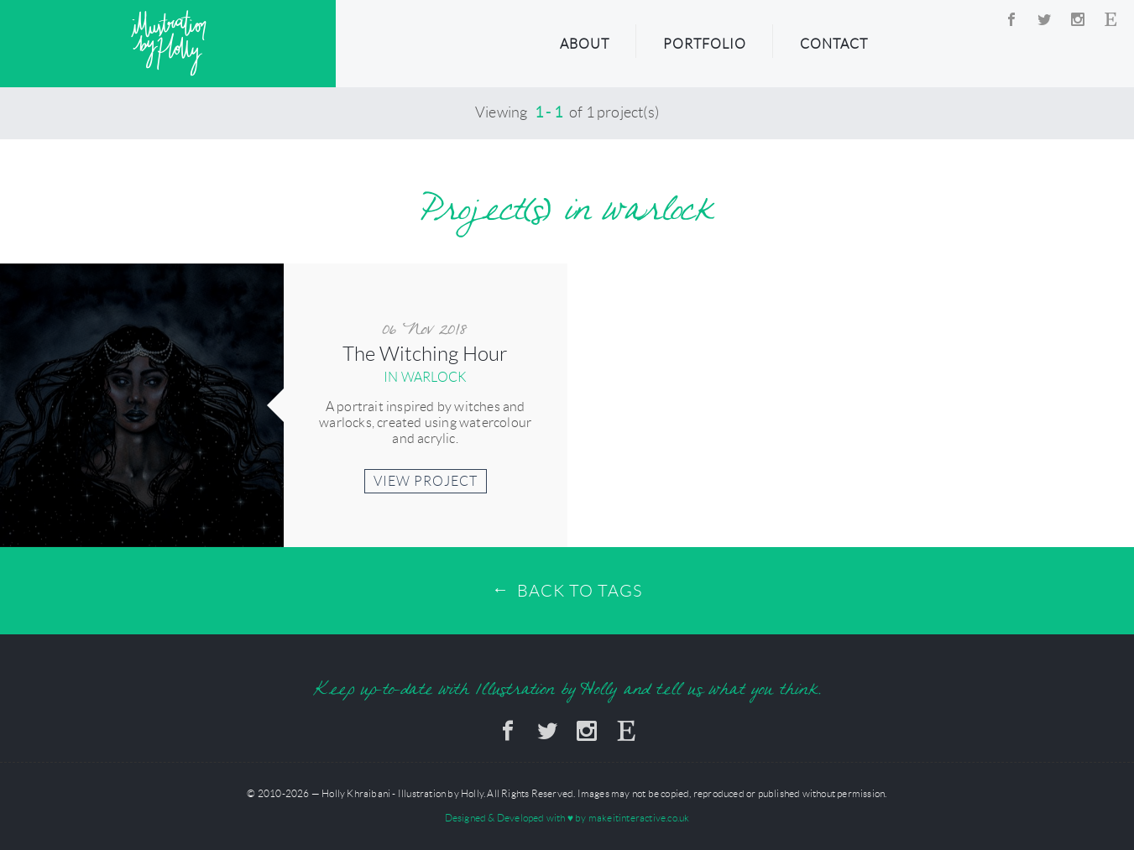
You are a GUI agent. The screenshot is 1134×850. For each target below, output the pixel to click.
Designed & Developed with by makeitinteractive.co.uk (567, 817)
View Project (426, 481)
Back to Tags (579, 590)
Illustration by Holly (168, 43)
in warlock (425, 377)
